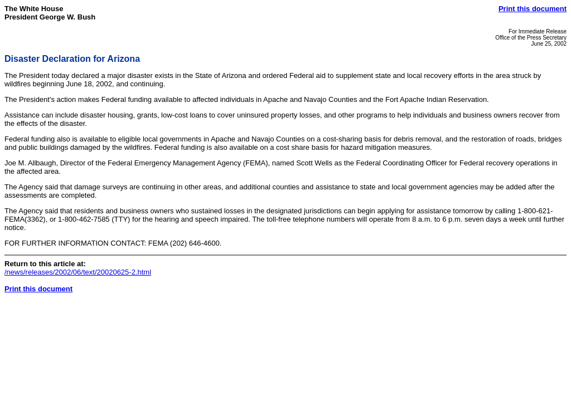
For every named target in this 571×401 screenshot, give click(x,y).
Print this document (533, 8)
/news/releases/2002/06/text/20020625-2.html (77, 272)
